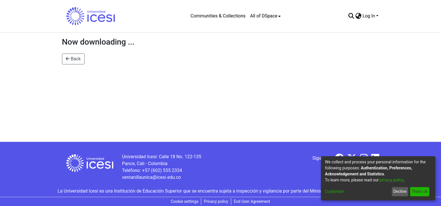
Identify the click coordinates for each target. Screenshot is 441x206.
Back (73, 59)
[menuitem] (265, 16)
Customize (334, 191)
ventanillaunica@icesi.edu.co (151, 177)
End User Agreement (252, 201)
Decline (399, 191)
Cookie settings (185, 201)
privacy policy (392, 180)
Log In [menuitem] (369, 16)
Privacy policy (216, 201)
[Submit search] (351, 16)
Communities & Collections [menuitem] (218, 16)
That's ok (420, 191)
